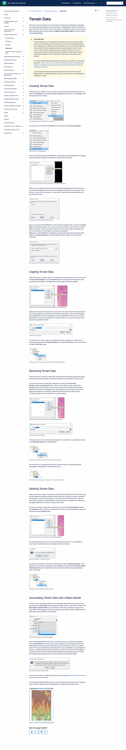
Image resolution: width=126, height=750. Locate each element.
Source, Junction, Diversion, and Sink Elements (12, 74)
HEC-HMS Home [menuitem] (66, 3)
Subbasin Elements (9, 63)
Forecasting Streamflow (10, 88)
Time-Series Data (9, 38)
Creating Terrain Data (111, 11)
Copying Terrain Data (111, 13)
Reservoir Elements (9, 70)
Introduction (7, 18)
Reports (6, 116)
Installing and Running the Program (11, 22)
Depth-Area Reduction (10, 92)
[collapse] (23, 34)
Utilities (6, 112)
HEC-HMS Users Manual (16, 3)
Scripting (6, 119)
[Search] (114, 3)
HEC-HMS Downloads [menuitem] (89, 3)
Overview (6, 26)
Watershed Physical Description (12, 56)
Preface (6, 14)
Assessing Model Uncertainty (11, 99)
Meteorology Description (10, 78)
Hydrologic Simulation (10, 82)
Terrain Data (8, 48)
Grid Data (7, 45)
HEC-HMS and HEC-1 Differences (12, 126)
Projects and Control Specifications (9, 30)
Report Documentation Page (11, 11)
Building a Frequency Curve (11, 95)
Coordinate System (48, 644)
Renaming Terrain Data (112, 15)
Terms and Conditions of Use (11, 129)
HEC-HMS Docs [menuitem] (77, 3)
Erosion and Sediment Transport (12, 105)
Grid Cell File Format (9, 123)
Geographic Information (10, 60)
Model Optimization (9, 85)
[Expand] (23, 18)
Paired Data (8, 41)
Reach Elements (8, 66)
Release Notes (7, 133)
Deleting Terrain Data (111, 17)
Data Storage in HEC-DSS (10, 109)
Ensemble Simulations (10, 102)
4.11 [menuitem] (102, 3)
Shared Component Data (10, 34)
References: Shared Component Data (13, 52)
